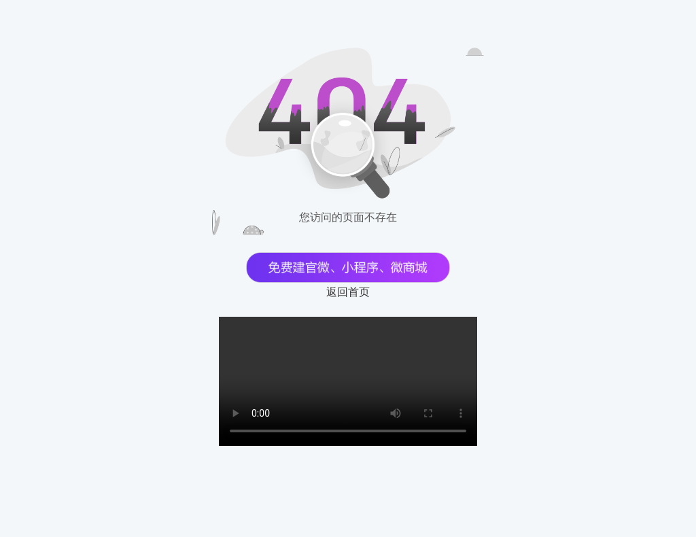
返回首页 (348, 292)
